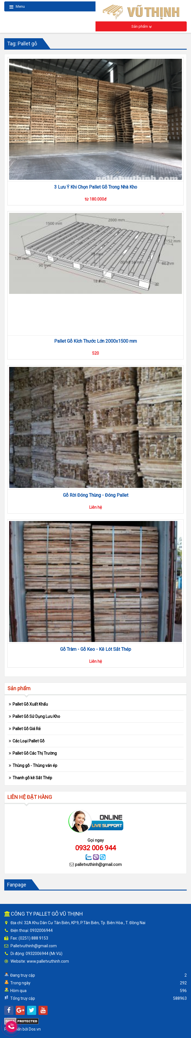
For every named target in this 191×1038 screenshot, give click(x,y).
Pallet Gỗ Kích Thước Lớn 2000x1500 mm (95, 341)
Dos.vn (35, 1029)
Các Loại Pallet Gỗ (28, 741)
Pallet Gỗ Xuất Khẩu (30, 704)
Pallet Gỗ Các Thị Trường (35, 753)
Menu (17, 6)
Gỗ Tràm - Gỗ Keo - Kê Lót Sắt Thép (95, 649)
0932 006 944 (95, 848)
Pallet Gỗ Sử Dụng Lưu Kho (36, 716)
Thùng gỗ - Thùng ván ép (35, 765)
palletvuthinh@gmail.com (98, 864)
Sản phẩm (141, 26)
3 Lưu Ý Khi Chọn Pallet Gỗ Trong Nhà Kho (95, 187)
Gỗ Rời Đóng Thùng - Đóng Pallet (95, 495)
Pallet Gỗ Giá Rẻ (26, 728)
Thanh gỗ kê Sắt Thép (32, 778)
